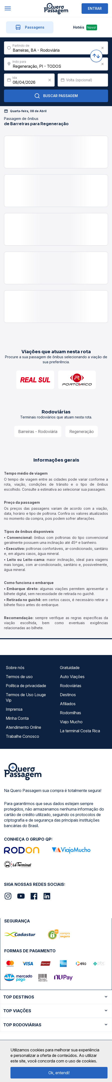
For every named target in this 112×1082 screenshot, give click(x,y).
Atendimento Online (23, 727)
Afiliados (68, 703)
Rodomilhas (70, 712)
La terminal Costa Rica (80, 730)
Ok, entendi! (59, 1072)
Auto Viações (72, 676)
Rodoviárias (70, 685)
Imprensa (14, 709)
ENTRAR (95, 8)
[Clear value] (50, 80)
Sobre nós (15, 667)
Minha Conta (17, 718)
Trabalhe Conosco (22, 736)
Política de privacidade (26, 685)
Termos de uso (19, 676)
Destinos (68, 694)
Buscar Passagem (56, 96)
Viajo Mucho (71, 721)
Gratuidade (70, 667)
